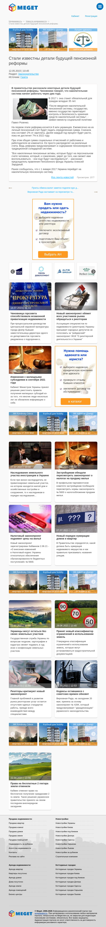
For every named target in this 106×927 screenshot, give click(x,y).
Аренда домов (15, 878)
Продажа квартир (16, 823)
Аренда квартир (16, 869)
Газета (24, 77)
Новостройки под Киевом (67, 831)
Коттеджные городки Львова (68, 894)
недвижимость (41, 913)
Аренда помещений (17, 890)
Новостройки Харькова (66, 844)
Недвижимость (15, 21)
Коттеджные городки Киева (68, 873)
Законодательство (28, 74)
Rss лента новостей (62, 177)
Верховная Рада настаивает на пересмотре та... (51, 192)
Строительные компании (67, 856)
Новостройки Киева (64, 827)
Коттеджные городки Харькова (69, 890)
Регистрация (91, 16)
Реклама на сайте (17, 856)
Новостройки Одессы (65, 840)
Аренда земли (15, 886)
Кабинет (75, 16)
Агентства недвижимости (20, 848)
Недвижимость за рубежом (21, 844)
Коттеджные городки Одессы (68, 886)
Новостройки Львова (65, 848)
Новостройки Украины (65, 823)
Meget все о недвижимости (21, 913)
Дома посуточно (16, 882)
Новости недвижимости (36, 21)
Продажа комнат (16, 827)
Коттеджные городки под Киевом (70, 878)
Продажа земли (16, 836)
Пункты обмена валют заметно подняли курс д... (55, 188)
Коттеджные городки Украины (69, 869)
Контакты (13, 852)
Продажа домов (16, 831)
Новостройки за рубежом (67, 852)
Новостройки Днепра (65, 836)
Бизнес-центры (15, 894)
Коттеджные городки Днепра (68, 882)
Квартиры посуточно (18, 873)
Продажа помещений (18, 840)
